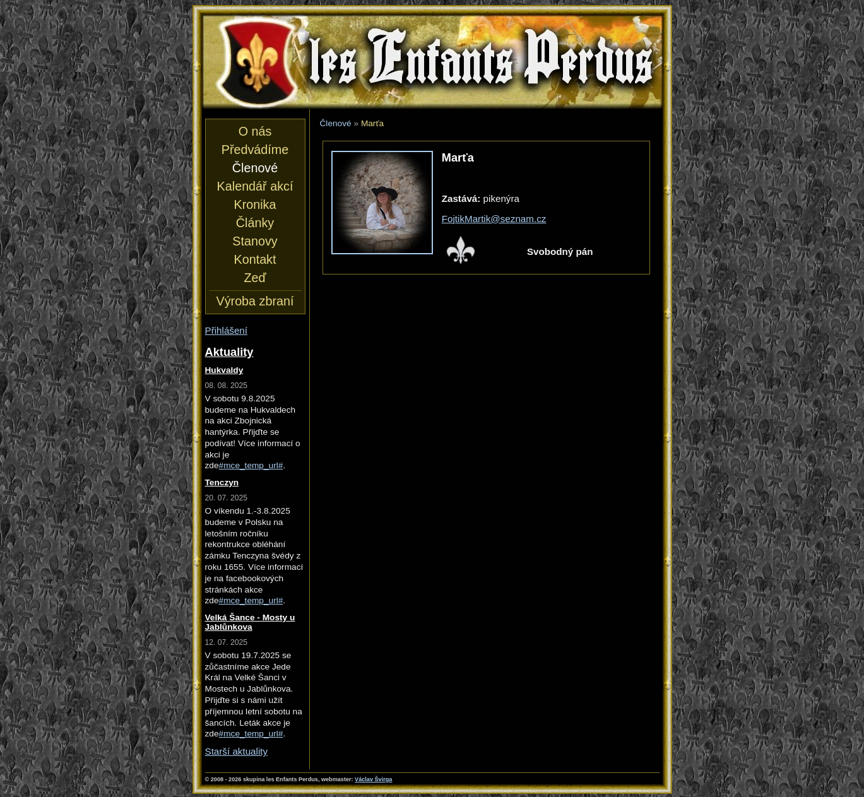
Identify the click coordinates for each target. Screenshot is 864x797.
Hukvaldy (224, 370)
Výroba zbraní (255, 301)
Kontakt (255, 259)
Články (255, 223)
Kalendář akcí (255, 186)
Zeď (255, 278)
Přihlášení (226, 330)
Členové (336, 123)
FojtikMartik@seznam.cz (494, 218)
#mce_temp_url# (251, 465)
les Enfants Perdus (432, 62)
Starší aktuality (236, 751)
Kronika (255, 204)
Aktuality (229, 351)
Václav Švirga (373, 779)
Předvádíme (255, 149)
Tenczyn (222, 482)
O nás (255, 131)
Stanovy (254, 241)
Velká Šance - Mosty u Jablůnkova (250, 622)
